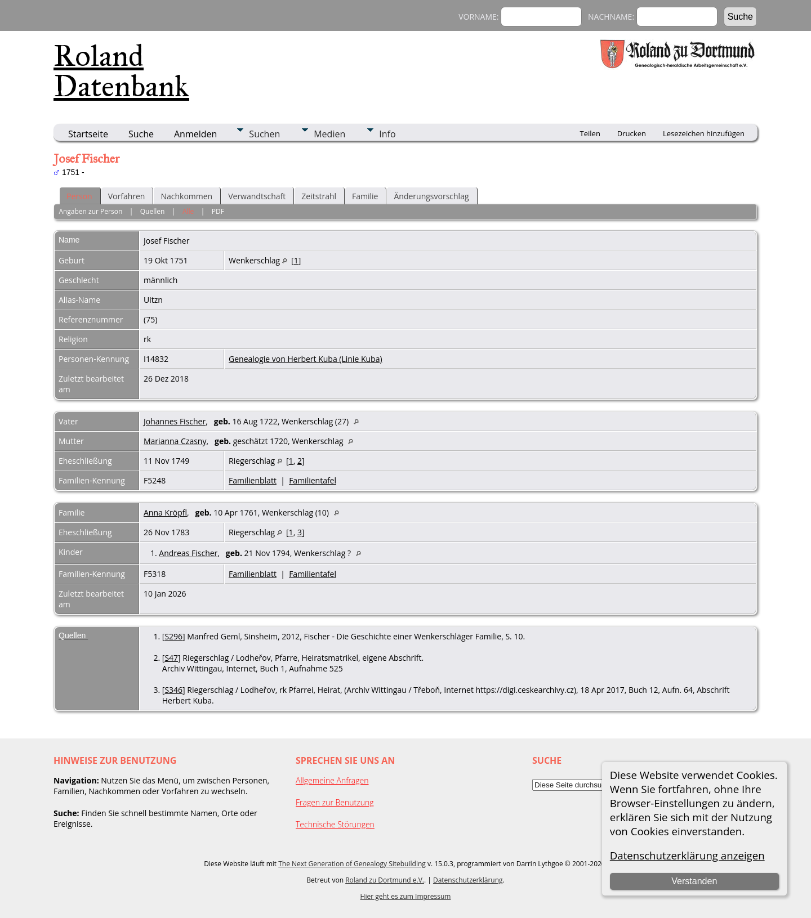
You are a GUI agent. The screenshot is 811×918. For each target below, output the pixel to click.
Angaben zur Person (90, 211)
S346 (173, 689)
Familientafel (312, 480)
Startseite (88, 134)
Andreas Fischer (188, 553)
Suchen (264, 134)
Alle (188, 211)
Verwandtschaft (257, 196)
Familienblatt (253, 480)
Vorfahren (126, 196)
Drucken (631, 133)
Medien (329, 134)
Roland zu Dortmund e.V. (384, 880)
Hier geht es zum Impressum (405, 896)
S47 (171, 657)
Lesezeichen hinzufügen (704, 133)
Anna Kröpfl (165, 512)
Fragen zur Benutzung (335, 802)
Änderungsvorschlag (431, 196)
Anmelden (195, 134)
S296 (173, 636)
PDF (218, 211)
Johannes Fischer (175, 421)
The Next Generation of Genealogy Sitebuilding (352, 863)
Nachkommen (186, 196)
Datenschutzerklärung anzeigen (687, 855)
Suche (141, 134)
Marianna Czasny (175, 441)
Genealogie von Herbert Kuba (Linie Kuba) (305, 358)
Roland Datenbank (121, 71)
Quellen (152, 211)
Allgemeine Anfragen (332, 780)
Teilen (590, 133)
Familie (365, 196)
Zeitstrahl (318, 196)
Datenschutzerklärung (468, 880)
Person (79, 196)
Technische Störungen (335, 824)
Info (387, 134)
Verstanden (694, 881)
